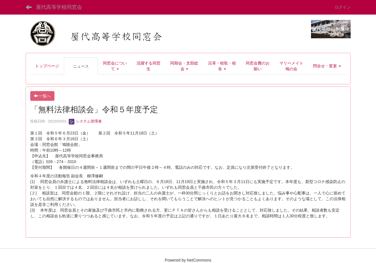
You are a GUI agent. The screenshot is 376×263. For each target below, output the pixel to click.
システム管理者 (85, 121)
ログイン (343, 7)
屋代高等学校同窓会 (59, 7)
